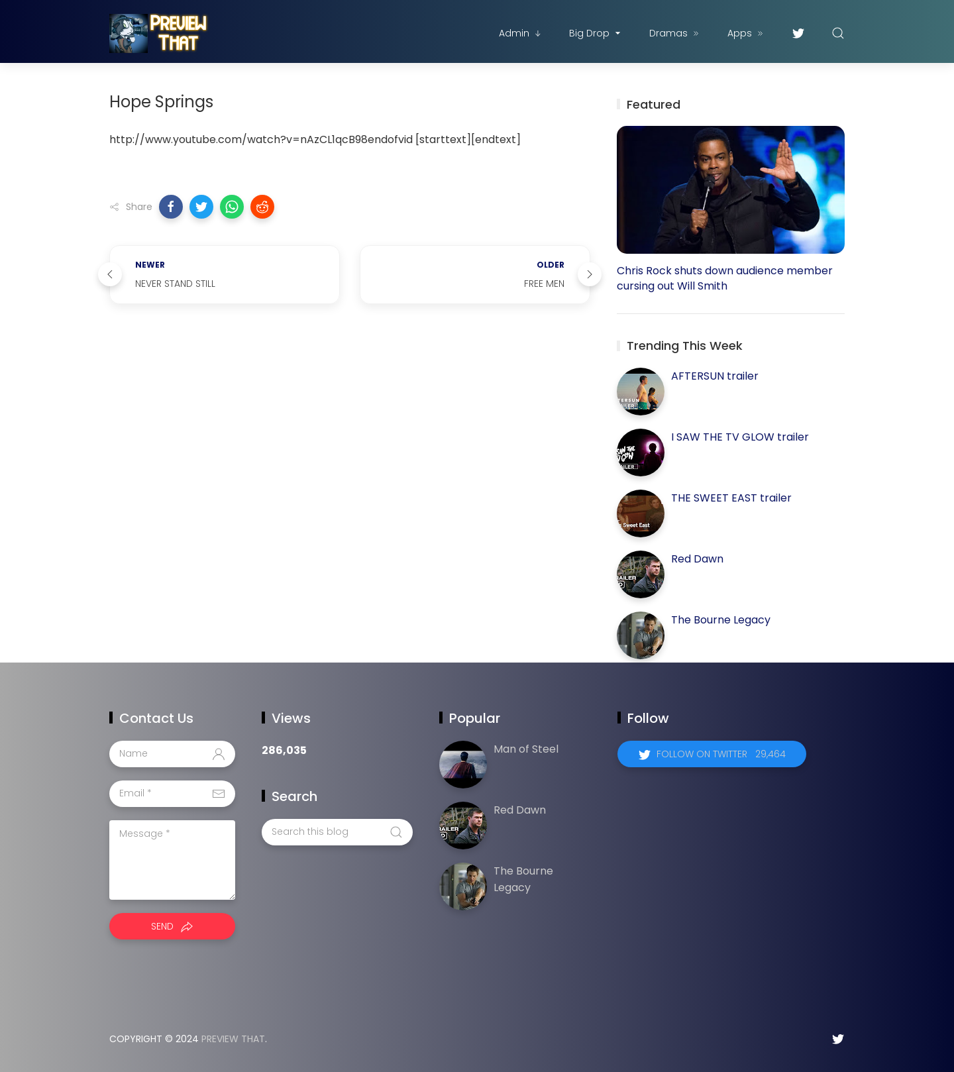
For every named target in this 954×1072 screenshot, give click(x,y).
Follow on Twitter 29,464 (721, 754)
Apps (746, 33)
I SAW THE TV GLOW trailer (740, 437)
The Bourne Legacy (720, 619)
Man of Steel (526, 749)
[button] (171, 207)
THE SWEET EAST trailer (731, 498)
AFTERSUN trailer (715, 376)
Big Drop (596, 33)
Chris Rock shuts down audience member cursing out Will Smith (725, 278)
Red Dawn (697, 558)
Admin (521, 33)
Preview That (233, 1038)
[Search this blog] (337, 832)
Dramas (675, 33)
